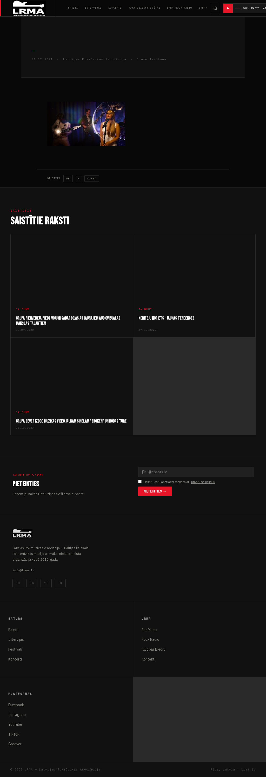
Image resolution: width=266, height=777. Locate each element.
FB (68, 178)
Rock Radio (150, 639)
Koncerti (115, 7)
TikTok (13, 734)
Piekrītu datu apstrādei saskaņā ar (176, 482)
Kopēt (91, 178)
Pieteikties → (155, 491)
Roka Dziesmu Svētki (144, 7)
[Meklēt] (215, 8)
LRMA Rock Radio (179, 7)
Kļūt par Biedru (153, 649)
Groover (15, 744)
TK (60, 583)
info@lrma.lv (23, 570)
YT (46, 583)
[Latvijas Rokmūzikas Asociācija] (33, 8)
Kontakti (148, 659)
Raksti (73, 7)
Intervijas (93, 7)
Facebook (16, 705)
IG (32, 583)
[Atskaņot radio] (228, 8)
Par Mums (149, 629)
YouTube (15, 724)
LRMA (202, 7)
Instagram (17, 714)
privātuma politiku (203, 482)
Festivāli (15, 649)
